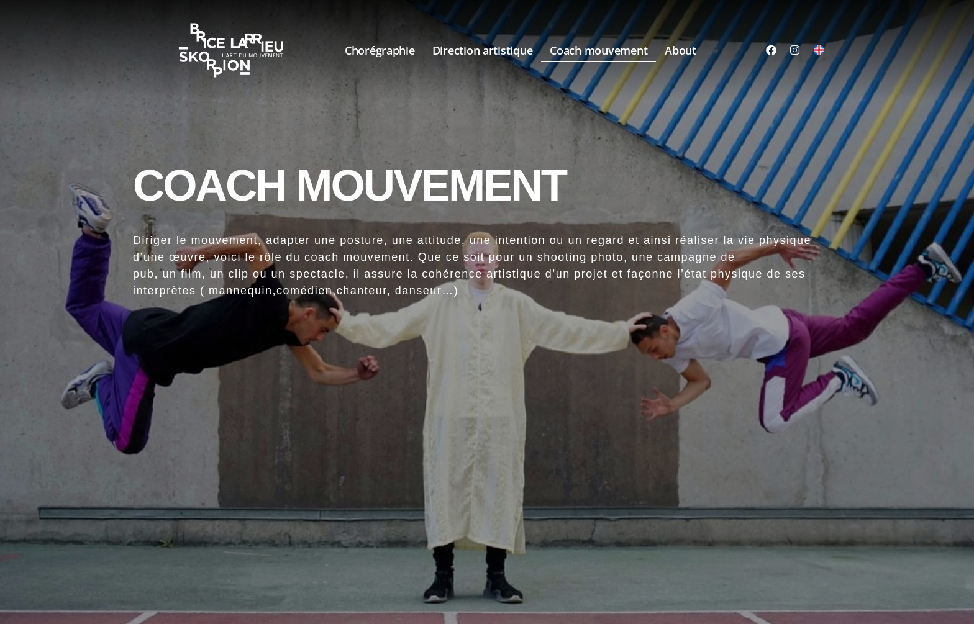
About (680, 50)
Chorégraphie (380, 50)
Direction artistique (482, 50)
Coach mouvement (598, 50)
